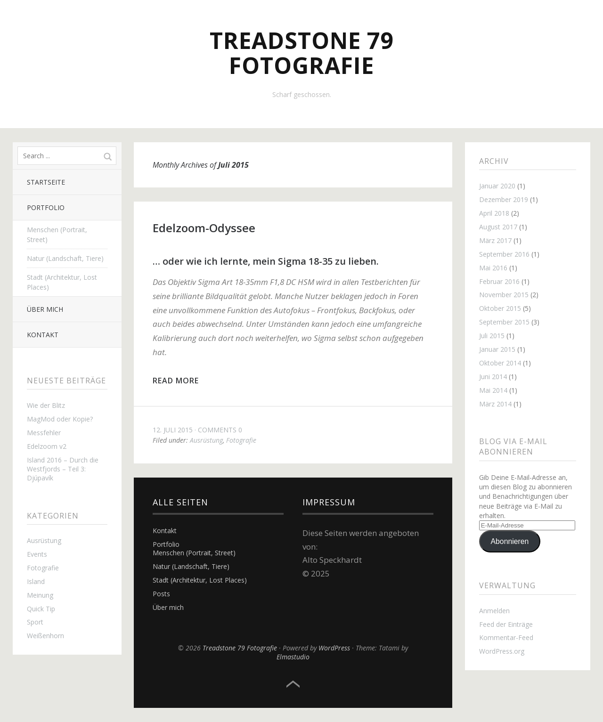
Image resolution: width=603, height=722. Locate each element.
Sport (35, 621)
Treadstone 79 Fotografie (301, 53)
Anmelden (494, 610)
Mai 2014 (493, 390)
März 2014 (495, 403)
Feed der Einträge (506, 624)
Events (37, 554)
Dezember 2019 (503, 199)
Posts (161, 593)
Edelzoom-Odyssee (204, 227)
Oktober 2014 (500, 362)
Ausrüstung (44, 540)
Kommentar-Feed (506, 637)
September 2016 (504, 254)
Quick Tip (41, 608)
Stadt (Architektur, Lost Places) (62, 282)
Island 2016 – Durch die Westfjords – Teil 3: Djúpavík (62, 468)
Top (293, 684)
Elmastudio (293, 656)
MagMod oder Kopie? (60, 418)
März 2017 (495, 240)
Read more (176, 380)
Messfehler (44, 432)
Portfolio (46, 207)
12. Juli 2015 (173, 429)
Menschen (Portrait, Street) (57, 234)
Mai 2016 (493, 267)
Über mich (45, 309)
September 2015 (504, 321)
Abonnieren (510, 541)
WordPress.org (501, 651)
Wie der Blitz (46, 405)
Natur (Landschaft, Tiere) (65, 258)
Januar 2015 (497, 349)
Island (36, 581)
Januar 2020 (497, 185)
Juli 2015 (492, 335)
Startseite (46, 182)
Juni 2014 (493, 376)
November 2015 (504, 294)
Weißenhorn (45, 635)
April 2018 (494, 213)
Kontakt (42, 334)
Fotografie (43, 567)
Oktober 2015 (500, 308)
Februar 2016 (499, 281)
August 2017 (498, 226)
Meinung (40, 595)
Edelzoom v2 (46, 446)
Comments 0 (220, 429)
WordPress (334, 647)
